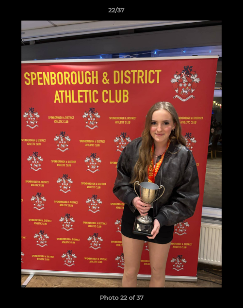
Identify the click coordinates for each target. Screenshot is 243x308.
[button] (212, 12)
